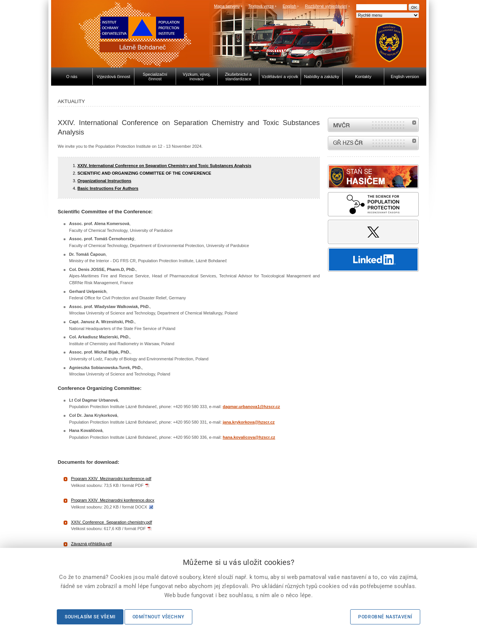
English (289, 6)
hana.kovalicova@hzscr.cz (249, 437)
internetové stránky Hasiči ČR (373, 143)
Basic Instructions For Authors (108, 188)
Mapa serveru (226, 6)
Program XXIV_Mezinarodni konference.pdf (111, 478)
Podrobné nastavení (385, 616)
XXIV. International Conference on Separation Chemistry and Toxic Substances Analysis (164, 165)
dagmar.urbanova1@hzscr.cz (251, 406)
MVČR (373, 125)
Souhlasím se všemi (90, 616)
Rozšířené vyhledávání (326, 6)
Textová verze (261, 6)
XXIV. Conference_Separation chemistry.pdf (111, 522)
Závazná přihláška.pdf (91, 543)
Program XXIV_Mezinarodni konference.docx (112, 500)
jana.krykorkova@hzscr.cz (248, 422)
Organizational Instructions (104, 180)
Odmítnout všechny (158, 616)
